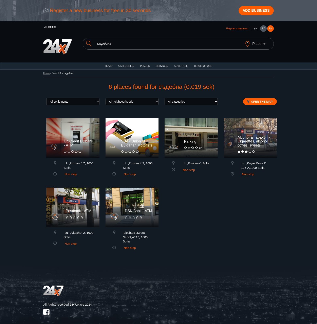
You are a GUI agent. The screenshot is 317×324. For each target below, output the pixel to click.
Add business (255, 11)
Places (145, 62)
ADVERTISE (181, 62)
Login (254, 28)
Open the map (260, 98)
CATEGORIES (126, 62)
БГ (263, 28)
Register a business (236, 28)
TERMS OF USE (203, 62)
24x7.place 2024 (81, 301)
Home (46, 70)
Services (162, 62)
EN (270, 28)
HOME (108, 62)
